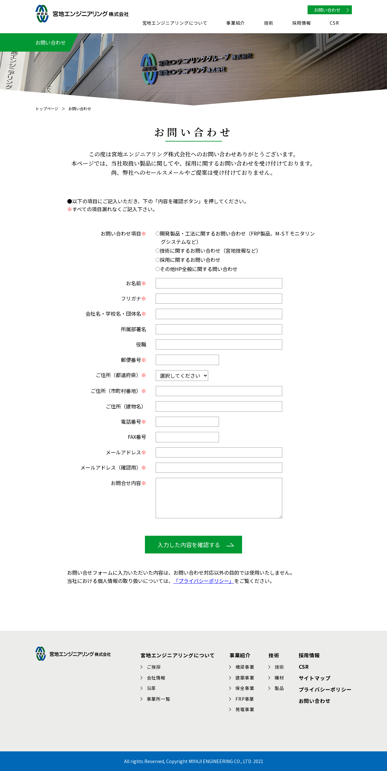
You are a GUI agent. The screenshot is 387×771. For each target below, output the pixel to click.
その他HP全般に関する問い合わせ (197, 269)
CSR (334, 23)
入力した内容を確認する (189, 544)
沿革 (151, 688)
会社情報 (156, 677)
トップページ (46, 108)
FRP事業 (245, 699)
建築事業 (245, 677)
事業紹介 (235, 23)
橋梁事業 (245, 667)
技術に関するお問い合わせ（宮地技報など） (208, 250)
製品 (279, 688)
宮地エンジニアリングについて (175, 23)
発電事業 (245, 709)
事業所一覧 (158, 699)
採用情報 (301, 23)
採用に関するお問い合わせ (188, 259)
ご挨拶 (154, 667)
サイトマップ (315, 677)
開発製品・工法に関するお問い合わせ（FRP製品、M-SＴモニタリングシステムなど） (235, 237)
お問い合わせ (327, 10)
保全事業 (245, 688)
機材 (279, 677)
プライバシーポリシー (325, 689)
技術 (268, 23)
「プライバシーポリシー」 (203, 581)
